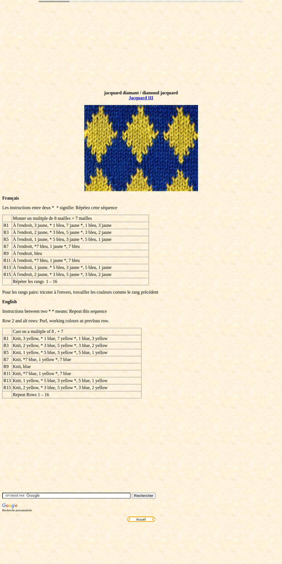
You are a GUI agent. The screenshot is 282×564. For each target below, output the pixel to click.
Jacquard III (141, 97)
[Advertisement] (104, 54)
